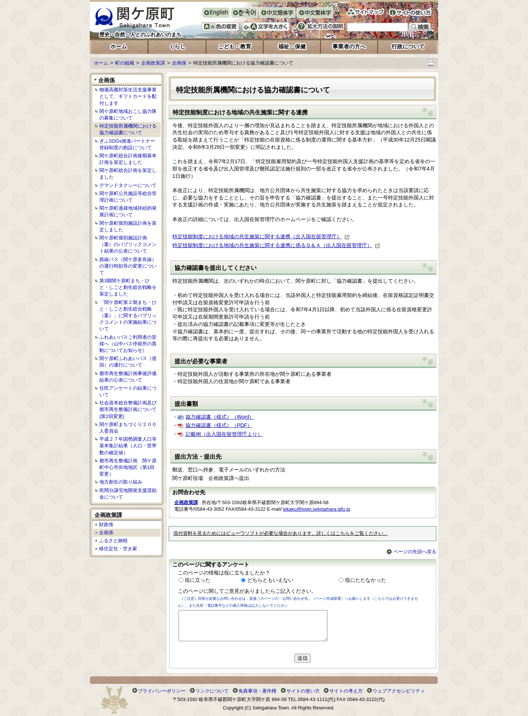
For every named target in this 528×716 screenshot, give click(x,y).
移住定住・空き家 (118, 548)
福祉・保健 (292, 46)
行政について (408, 46)
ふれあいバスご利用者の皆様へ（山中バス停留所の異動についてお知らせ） (128, 343)
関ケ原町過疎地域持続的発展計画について (128, 211)
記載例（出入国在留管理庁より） (224, 434)
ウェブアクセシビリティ (399, 691)
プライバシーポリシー (162, 691)
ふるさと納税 (113, 540)
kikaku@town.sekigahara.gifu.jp (316, 509)
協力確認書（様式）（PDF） (219, 425)
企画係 (179, 63)
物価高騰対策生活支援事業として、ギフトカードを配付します (128, 96)
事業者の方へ (349, 46)
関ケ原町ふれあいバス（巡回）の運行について (128, 362)
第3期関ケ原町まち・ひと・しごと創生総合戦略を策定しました (128, 287)
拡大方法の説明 (320, 26)
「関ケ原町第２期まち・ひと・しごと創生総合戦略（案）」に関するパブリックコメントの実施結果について (128, 316)
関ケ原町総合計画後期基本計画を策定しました (128, 159)
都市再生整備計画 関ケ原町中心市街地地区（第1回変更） (128, 467)
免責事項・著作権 (257, 691)
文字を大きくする (266, 26)
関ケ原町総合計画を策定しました (128, 174)
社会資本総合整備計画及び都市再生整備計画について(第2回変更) (128, 409)
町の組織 (124, 63)
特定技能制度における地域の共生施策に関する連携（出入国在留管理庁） (261, 236)
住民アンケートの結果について (128, 391)
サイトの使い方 (410, 12)
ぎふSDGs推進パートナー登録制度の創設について (127, 144)
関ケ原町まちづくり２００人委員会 (128, 428)
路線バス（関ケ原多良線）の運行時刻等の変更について (128, 266)
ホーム (118, 46)
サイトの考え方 (346, 691)
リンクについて (212, 691)
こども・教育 (234, 46)
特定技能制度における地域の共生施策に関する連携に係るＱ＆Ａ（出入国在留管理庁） (276, 245)
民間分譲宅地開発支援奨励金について (128, 494)
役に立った (197, 580)
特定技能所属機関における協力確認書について (128, 129)
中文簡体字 (277, 13)
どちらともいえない (270, 580)
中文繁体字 (315, 13)
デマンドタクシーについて (128, 185)
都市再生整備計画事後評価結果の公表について (128, 377)
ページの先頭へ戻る (411, 551)
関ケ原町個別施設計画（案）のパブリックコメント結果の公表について (128, 244)
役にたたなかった (365, 580)
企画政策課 (153, 63)
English (216, 12)
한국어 (244, 13)
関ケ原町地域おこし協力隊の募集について (128, 115)
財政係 (106, 524)
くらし (177, 46)
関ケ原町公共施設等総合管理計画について (128, 197)
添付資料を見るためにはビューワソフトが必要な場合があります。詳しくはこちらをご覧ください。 (280, 533)
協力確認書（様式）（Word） (220, 417)
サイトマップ (365, 11)
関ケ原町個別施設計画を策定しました (128, 226)
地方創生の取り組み (120, 482)
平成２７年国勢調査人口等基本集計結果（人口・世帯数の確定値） (128, 445)
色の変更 (220, 26)
